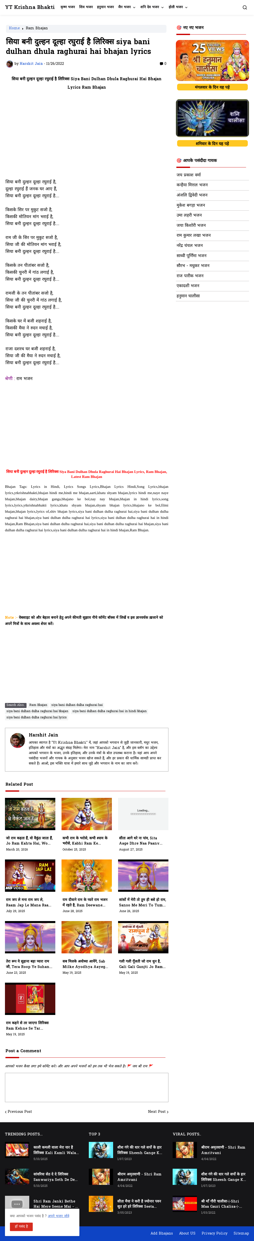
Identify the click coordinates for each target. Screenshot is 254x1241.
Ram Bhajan (37, 29)
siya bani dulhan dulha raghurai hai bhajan (37, 711)
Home (14, 29)
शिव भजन (86, 7)
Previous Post (20, 1112)
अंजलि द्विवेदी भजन (192, 195)
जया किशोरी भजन (191, 226)
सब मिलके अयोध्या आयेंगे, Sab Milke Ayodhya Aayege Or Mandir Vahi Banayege (85, 964)
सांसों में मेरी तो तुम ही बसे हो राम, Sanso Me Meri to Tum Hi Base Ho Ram (142, 902)
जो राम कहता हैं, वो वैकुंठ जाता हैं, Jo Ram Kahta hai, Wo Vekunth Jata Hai (29, 841)
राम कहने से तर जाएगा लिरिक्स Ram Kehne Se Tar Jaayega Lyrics (27, 1026)
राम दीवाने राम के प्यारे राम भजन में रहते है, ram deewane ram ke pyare (85, 902)
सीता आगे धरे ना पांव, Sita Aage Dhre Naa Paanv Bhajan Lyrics (139, 841)
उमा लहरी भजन (189, 216)
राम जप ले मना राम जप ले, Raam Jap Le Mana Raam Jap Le (29, 902)
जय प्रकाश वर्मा (189, 175)
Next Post (157, 1112)
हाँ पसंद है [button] (21, 1226)
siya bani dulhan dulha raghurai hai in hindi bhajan (109, 711)
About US (187, 1233)
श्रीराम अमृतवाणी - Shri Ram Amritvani (139, 1177)
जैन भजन (124, 7)
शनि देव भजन (149, 7)
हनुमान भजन (105, 7)
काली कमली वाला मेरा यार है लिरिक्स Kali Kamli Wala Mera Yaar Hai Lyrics (54, 1150)
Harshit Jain (43, 735)
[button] (245, 7)
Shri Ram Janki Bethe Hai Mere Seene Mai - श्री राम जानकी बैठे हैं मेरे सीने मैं (56, 1204)
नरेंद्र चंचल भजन (190, 246)
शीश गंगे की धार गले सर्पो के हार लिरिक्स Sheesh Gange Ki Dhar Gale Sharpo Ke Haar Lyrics (139, 1150)
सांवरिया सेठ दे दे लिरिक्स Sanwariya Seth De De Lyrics (54, 1177)
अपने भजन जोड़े (58, 1216)
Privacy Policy (214, 1233)
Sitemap (241, 1233)
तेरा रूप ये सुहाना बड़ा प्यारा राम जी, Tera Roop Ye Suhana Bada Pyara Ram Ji (28, 964)
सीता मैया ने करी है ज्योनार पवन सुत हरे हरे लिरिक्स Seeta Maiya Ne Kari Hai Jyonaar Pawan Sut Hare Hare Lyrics (139, 1204)
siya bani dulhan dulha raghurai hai (77, 705)
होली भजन (176, 7)
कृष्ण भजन (68, 7)
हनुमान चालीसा (188, 296)
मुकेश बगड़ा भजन (191, 206)
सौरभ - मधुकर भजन (193, 266)
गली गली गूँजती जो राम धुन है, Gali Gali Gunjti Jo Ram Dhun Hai (141, 964)
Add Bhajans (162, 1233)
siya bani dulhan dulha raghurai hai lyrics (36, 717)
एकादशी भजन (188, 286)
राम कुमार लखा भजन (194, 236)
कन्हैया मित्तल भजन (192, 185)
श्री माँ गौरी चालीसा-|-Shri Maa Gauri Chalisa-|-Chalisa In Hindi (220, 1204)
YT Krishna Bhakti (30, 7)
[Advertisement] (86, 137)
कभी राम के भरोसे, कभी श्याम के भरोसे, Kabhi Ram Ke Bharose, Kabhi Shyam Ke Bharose (85, 841)
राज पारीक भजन (190, 276)
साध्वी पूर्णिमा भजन (191, 256)
